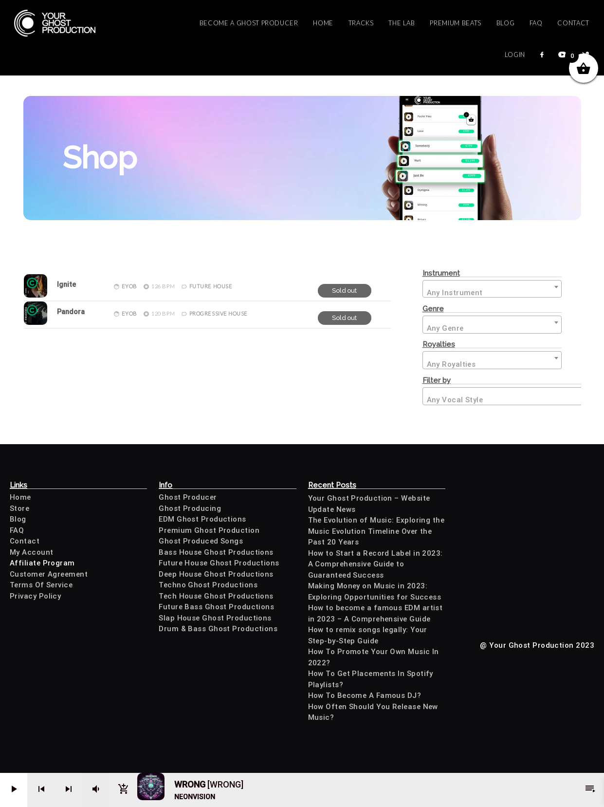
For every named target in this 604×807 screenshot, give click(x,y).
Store (19, 508)
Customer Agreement (49, 574)
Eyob (129, 286)
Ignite (66, 285)
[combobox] (492, 289)
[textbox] (492, 290)
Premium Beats (455, 23)
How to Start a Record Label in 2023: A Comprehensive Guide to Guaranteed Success (375, 564)
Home (323, 23)
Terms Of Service (41, 585)
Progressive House (218, 313)
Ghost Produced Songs (201, 541)
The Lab (401, 23)
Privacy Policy (35, 596)
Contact (573, 23)
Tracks (361, 23)
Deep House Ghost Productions (216, 574)
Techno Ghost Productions (208, 585)
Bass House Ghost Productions (216, 552)
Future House (211, 286)
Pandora (71, 312)
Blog (505, 23)
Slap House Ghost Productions (215, 618)
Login (515, 54)
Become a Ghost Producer (249, 23)
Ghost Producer (188, 497)
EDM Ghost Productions (202, 519)
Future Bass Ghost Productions (216, 606)
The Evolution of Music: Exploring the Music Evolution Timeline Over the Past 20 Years (376, 531)
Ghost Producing (190, 508)
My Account (32, 552)
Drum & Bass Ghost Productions (218, 628)
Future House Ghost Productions (219, 563)
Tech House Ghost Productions (216, 596)
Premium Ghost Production (209, 530)
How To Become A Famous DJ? (364, 695)
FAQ (536, 23)
